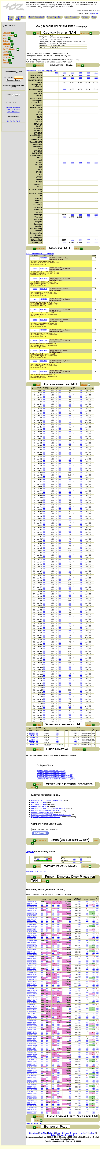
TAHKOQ (32, 739)
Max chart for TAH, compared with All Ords (48, 808)
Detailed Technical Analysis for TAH (45, 811)
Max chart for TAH (38, 802)
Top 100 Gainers (13, 110)
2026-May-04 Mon (32, 908)
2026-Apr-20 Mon (32, 926)
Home (10, 17)
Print (10, 19)
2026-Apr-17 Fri (31, 928)
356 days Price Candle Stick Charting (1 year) (55, 775)
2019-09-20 (43, 289)
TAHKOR (32, 741)
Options (6, 41)
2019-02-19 (43, 330)
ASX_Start (21, 17)
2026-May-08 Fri (31, 901)
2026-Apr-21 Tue (31, 924)
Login (90, 13)
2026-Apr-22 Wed (32, 922)
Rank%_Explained (36, 17)
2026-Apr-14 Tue (31, 933)
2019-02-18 (43, 340)
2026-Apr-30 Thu (31, 912)
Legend (30, 851)
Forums (85, 17)
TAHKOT (31, 742)
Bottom (6, 63)
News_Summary (71, 17)
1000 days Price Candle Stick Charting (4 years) (56, 779)
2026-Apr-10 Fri (31, 937)
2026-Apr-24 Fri (31, 919)
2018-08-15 (43, 371)
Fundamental (8, 35)
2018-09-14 (43, 350)
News (5, 38)
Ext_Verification (9, 49)
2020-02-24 (43, 278)
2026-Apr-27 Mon (32, 917)
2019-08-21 (43, 309)
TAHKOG (32, 737)
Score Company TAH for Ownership (40, 254)
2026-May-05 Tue (32, 906)
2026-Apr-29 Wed (32, 913)
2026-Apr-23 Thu (31, 921)
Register (95, 13)
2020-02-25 (43, 268)
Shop (94, 17)
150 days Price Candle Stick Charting (51, 773)
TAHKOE (31, 735)
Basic (5, 60)
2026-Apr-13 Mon (32, 935)
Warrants (6, 44)
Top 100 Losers (13, 112)
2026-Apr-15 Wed (32, 931)
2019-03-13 (43, 319)
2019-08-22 (43, 299)
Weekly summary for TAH (36, 871)
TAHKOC (32, 733)
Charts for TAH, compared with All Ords (46, 800)
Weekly (6, 55)
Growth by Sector (13, 107)
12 (30, 371)
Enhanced (7, 57)
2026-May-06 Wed (32, 905)
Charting (6, 46)
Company (7, 33)
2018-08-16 (43, 361)
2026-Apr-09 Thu (31, 938)
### (56, 73)
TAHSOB (31, 744)
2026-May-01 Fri (31, 910)
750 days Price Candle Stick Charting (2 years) (55, 777)
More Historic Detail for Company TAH (41, 70)
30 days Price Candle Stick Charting (51, 771)
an (34, 258)
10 (30, 350)
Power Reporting (54, 17)
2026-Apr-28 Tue (31, 915)
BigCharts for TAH (38, 804)
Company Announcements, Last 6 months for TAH (51, 815)
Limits (5, 52)
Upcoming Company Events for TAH (45, 817)
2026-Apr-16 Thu (31, 929)
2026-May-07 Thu (32, 903)
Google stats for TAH (39, 806)
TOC (37, 33)
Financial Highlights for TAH (42, 813)
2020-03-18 (43, 258)
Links (18, 19)
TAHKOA (32, 732)
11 (30, 361)
